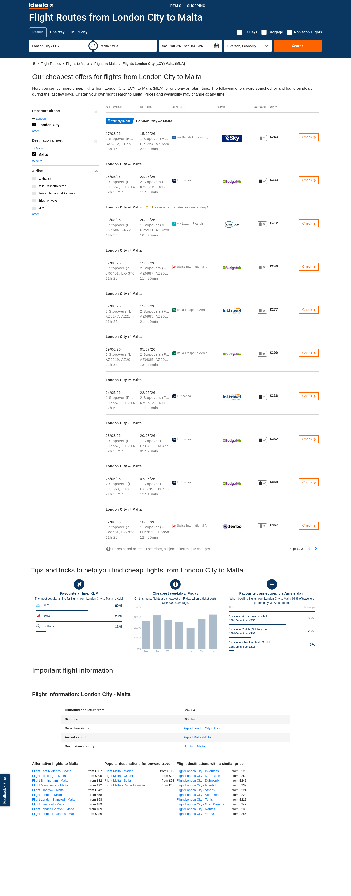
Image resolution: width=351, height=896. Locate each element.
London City (48, 125)
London (41, 118)
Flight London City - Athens (196, 790)
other (37, 131)
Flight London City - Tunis (195, 799)
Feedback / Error (5, 790)
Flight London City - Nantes (196, 809)
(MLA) (197, 737)
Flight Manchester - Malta (50, 785)
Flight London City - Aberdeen (198, 795)
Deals (175, 6)
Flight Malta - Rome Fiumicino (126, 785)
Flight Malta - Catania (120, 776)
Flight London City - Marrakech (198, 776)
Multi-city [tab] (79, 32)
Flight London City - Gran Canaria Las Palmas (204, 804)
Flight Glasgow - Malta (48, 790)
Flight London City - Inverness (198, 771)
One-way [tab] (57, 32)
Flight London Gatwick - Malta (53, 809)
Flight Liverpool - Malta (48, 804)
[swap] (93, 45)
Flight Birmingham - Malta (50, 780)
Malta (39, 148)
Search (297, 46)
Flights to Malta (194, 746)
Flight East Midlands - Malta (51, 771)
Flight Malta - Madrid (119, 771)
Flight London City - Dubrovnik (198, 780)
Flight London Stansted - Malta (53, 799)
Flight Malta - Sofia (118, 780)
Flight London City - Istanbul (196, 785)
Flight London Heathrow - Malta (54, 814)
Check (309, 137)
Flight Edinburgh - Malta (49, 776)
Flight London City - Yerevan (196, 814)
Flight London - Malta (47, 795)
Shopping (196, 6)
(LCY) (201, 728)
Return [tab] (37, 32)
